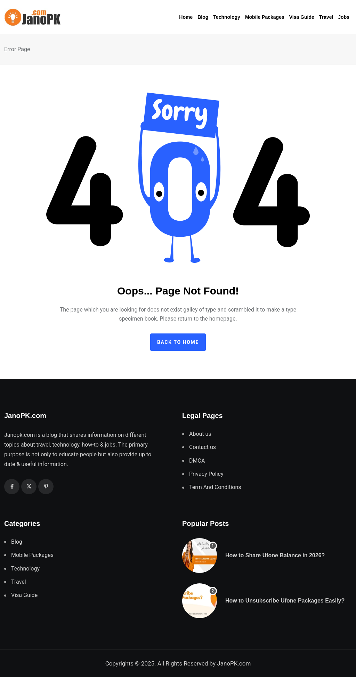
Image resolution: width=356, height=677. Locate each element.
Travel (326, 17)
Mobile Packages (264, 17)
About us (200, 434)
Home (186, 17)
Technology (226, 17)
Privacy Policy (206, 474)
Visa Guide (301, 17)
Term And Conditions (215, 487)
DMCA (197, 460)
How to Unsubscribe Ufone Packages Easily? (285, 601)
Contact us (202, 447)
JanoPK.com (234, 663)
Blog (202, 17)
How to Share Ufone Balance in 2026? (275, 555)
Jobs (343, 17)
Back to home (178, 342)
